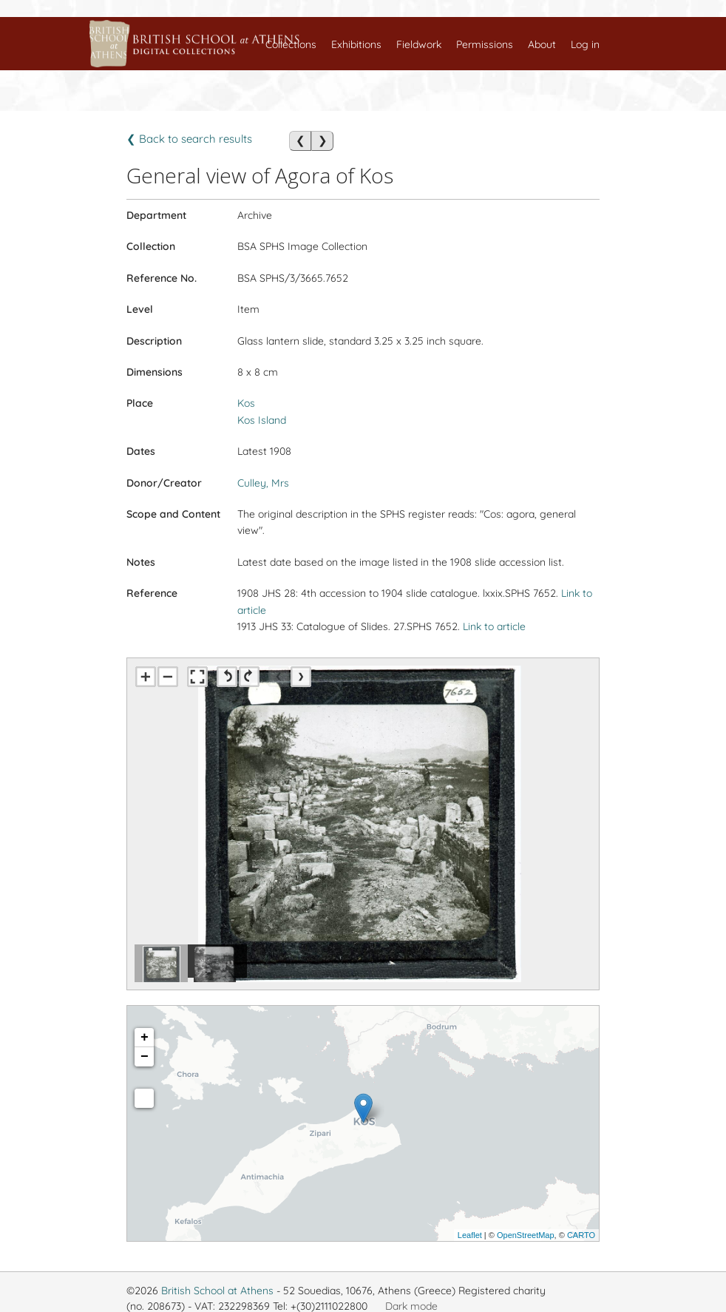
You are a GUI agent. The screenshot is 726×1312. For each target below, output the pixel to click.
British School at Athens (217, 1290)
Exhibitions (356, 44)
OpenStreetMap (525, 1235)
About (542, 44)
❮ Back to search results (189, 139)
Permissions (484, 44)
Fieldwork (418, 44)
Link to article (494, 626)
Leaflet (470, 1235)
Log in (585, 44)
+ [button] (144, 1037)
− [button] (144, 1057)
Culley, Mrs (263, 483)
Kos (246, 403)
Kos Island (261, 420)
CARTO (581, 1235)
